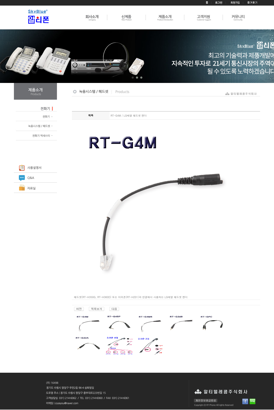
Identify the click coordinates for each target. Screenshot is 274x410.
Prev (16, 58)
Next (257, 58)
